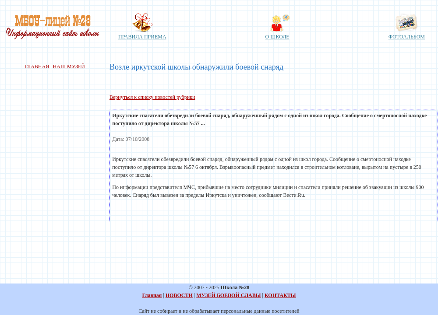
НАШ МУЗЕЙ (69, 66)
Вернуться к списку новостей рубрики (152, 97)
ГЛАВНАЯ (37, 66)
